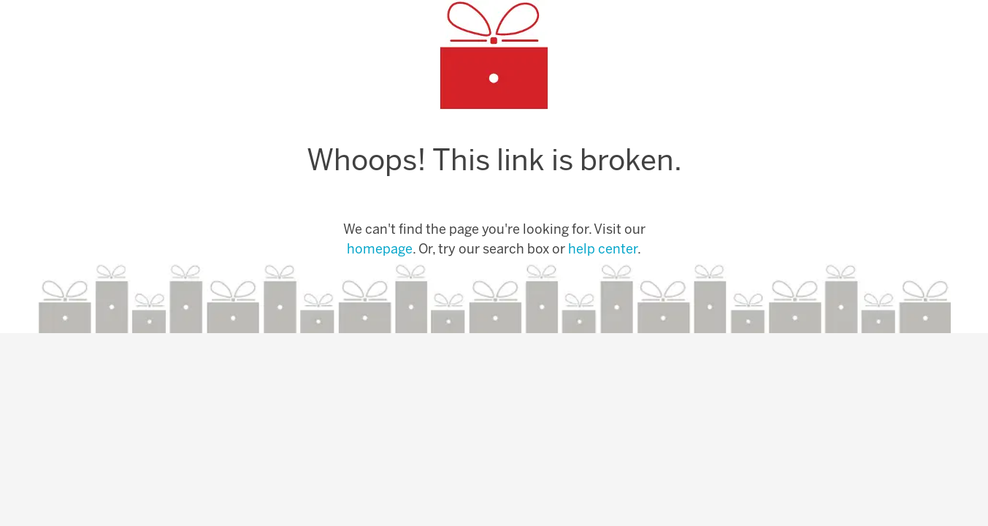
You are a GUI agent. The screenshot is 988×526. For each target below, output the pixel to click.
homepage (380, 250)
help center (602, 250)
